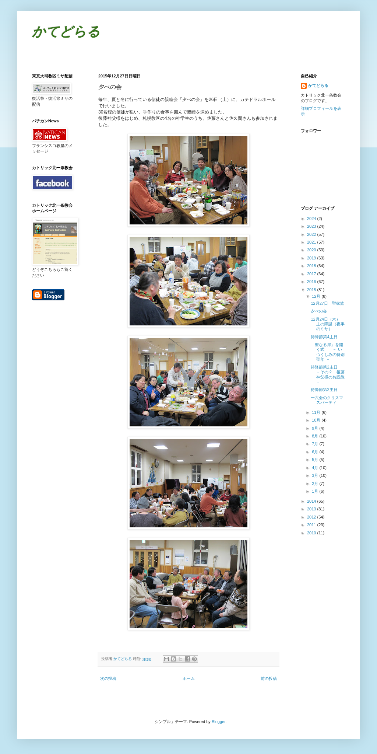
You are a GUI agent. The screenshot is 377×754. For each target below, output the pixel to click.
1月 (315, 491)
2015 (312, 289)
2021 (312, 242)
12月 (316, 296)
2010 (312, 533)
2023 (312, 226)
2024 (312, 218)
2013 (312, 509)
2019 (312, 258)
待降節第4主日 (324, 337)
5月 (315, 459)
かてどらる (66, 32)
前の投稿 (269, 678)
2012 (312, 517)
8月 (315, 436)
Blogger (218, 721)
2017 (312, 274)
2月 (315, 483)
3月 (315, 475)
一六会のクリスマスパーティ (327, 400)
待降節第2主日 (324, 389)
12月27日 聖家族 (327, 303)
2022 (312, 234)
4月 (315, 467)
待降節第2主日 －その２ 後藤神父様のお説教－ (328, 374)
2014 (312, 501)
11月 (316, 412)
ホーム (189, 678)
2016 (312, 281)
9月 (315, 428)
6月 (315, 452)
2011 (312, 525)
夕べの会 (319, 311)
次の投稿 (108, 678)
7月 (315, 443)
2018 (312, 265)
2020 (312, 250)
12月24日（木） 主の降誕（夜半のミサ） (328, 324)
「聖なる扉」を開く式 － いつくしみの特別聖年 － (328, 352)
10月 (316, 420)
